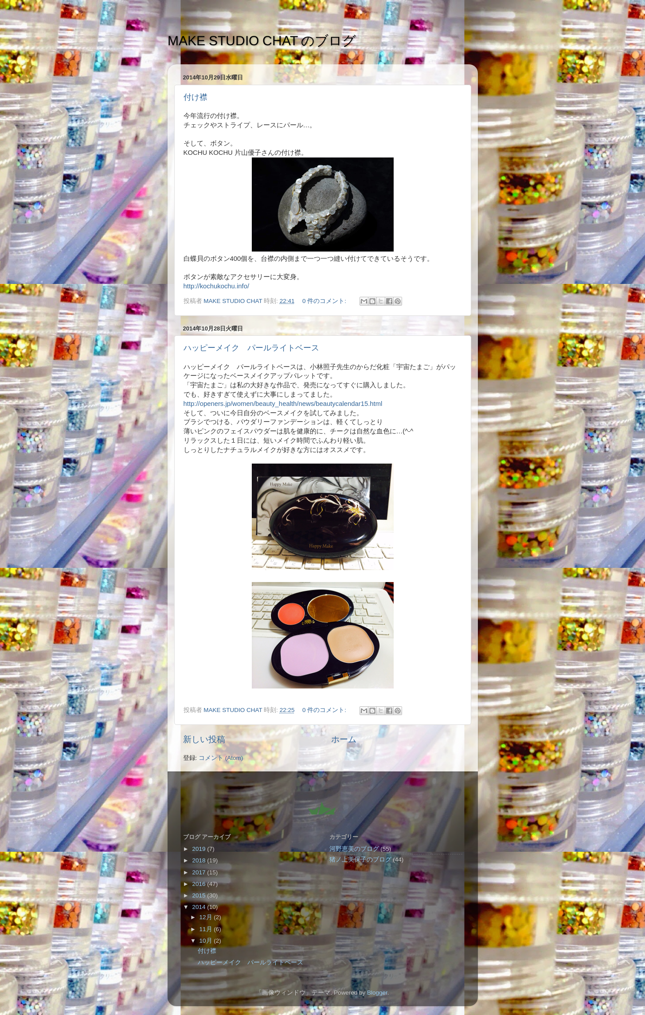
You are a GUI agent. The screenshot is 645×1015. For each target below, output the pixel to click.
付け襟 (195, 97)
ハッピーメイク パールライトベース (251, 347)
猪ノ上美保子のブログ (360, 859)
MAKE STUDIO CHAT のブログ (262, 40)
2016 (199, 884)
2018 (199, 860)
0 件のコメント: (325, 301)
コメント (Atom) (221, 758)
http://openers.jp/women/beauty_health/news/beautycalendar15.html (283, 403)
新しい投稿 (204, 739)
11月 (206, 929)
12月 (206, 917)
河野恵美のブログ (354, 849)
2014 (199, 907)
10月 (206, 940)
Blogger (377, 992)
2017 (199, 872)
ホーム (343, 739)
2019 (199, 849)
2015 (199, 895)
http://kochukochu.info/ (217, 286)
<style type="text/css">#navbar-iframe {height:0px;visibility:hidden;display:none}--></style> (322, 806)
